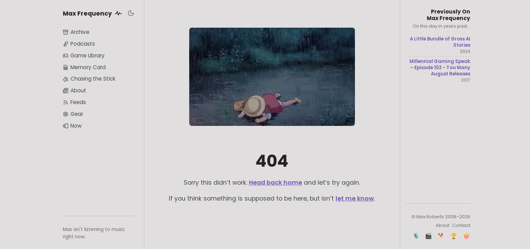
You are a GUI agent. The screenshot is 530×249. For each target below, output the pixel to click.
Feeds (74, 102)
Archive (76, 32)
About (74, 90)
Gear (73, 114)
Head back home (275, 182)
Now (72, 125)
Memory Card (84, 67)
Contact (461, 225)
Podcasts (79, 43)
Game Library (84, 55)
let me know (355, 198)
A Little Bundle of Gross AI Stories (440, 42)
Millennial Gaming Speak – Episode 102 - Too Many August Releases (439, 67)
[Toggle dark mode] (131, 13)
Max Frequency (93, 13)
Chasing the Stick (89, 78)
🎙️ (416, 236)
